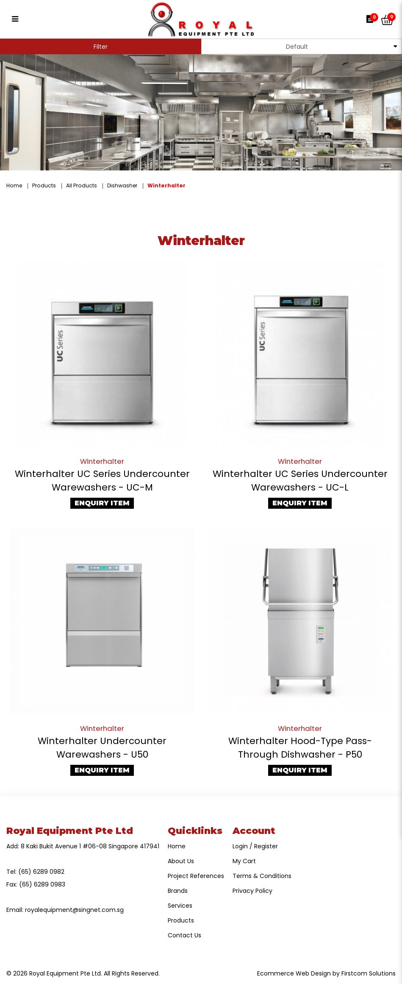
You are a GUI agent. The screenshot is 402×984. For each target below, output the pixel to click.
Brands (178, 890)
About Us (181, 861)
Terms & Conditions (262, 876)
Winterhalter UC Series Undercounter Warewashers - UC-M (102, 480)
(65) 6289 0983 (42, 884)
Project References (196, 876)
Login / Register (255, 846)
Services (180, 905)
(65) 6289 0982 (41, 871)
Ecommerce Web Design (294, 973)
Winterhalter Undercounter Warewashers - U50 (102, 747)
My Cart (244, 861)
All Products (81, 185)
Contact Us (184, 935)
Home (14, 185)
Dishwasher (122, 185)
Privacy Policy (252, 890)
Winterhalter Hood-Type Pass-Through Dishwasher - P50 (300, 747)
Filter (101, 46)
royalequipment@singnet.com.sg (74, 910)
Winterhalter (166, 185)
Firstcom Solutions (368, 973)
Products (44, 185)
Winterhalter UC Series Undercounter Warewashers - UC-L (300, 480)
